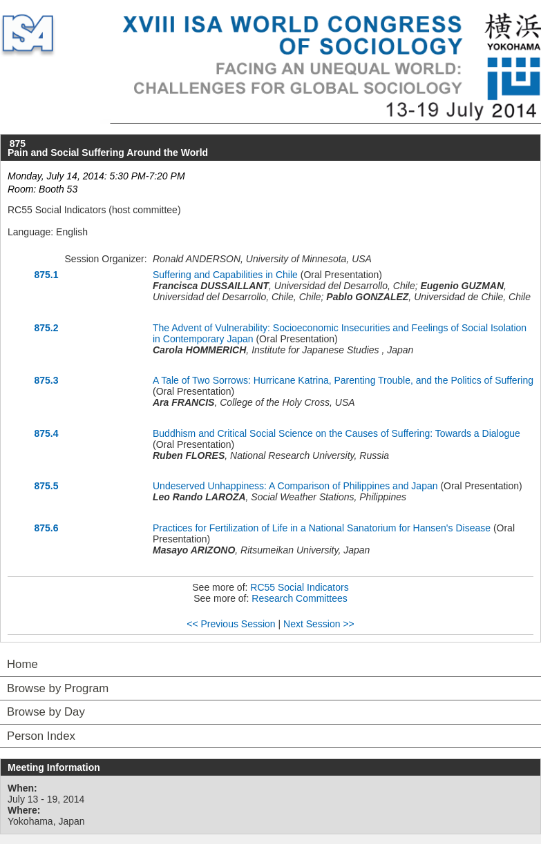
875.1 (46, 274)
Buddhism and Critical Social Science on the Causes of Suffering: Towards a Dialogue (336, 433)
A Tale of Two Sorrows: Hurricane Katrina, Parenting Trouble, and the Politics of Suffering (343, 380)
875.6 (46, 527)
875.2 (46, 327)
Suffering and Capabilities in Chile (225, 274)
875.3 (46, 380)
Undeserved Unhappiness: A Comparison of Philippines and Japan (295, 485)
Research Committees (299, 598)
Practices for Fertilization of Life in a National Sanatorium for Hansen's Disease (322, 527)
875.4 (46, 433)
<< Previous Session (231, 623)
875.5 (46, 485)
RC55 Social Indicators (299, 587)
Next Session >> (318, 623)
